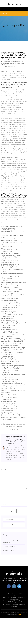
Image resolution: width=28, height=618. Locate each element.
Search (14, 524)
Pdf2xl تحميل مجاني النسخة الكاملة (10, 302)
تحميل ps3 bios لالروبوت (7, 316)
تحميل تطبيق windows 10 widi (9, 397)
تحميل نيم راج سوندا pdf (8, 550)
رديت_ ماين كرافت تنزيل (7, 258)
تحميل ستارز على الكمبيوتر (7, 318)
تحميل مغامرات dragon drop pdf (9, 320)
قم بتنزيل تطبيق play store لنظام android (11, 286)
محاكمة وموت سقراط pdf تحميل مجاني (11, 361)
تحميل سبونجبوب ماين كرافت (8, 311)
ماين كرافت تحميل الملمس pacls (9, 332)
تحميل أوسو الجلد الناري (7, 336)
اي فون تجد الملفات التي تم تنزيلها (9, 405)
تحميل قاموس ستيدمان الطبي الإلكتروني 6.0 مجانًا (13, 282)
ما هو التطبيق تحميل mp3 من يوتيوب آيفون (11, 383)
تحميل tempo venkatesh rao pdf (9, 307)
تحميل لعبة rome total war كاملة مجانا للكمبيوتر (13, 385)
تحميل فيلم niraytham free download (10, 304)
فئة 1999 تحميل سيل (6, 354)
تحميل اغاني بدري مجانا (6, 412)
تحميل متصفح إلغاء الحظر (7, 284)
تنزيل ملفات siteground (7, 410)
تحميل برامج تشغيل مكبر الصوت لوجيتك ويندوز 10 (13, 349)
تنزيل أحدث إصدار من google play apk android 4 (13, 403)
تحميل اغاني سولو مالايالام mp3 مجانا (10, 264)
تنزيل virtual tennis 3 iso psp (8, 419)
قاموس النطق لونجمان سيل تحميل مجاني (11, 414)
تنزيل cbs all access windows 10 (9, 248)
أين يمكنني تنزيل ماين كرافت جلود (9, 388)
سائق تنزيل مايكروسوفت (7, 331)
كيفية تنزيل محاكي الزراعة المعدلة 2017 (11, 266)
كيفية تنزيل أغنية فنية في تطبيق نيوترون (11, 255)
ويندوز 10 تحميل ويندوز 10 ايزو (8, 394)
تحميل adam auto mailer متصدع (9, 378)
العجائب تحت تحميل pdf (7, 309)
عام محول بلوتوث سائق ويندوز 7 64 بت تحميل (12, 343)
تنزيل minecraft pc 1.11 (7, 280)
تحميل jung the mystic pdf (9, 546)
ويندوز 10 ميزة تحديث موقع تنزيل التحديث (11, 260)
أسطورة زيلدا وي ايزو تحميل (8, 325)
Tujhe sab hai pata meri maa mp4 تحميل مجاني (13, 347)
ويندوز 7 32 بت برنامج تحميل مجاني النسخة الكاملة (13, 417)
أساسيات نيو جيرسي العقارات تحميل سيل (11, 289)
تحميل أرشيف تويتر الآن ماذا (8, 313)
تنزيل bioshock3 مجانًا (6, 246)
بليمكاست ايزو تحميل (6, 327)
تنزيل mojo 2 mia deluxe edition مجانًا (10, 277)
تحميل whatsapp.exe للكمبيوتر (8, 251)
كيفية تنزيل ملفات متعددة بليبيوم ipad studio (12, 352)
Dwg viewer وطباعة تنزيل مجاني (9, 293)
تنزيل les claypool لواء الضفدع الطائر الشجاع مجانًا (13, 249)
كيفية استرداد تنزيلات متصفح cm (9, 406)
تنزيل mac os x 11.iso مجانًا (8, 396)
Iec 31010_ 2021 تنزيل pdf (8, 230)
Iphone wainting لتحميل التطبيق (9, 408)
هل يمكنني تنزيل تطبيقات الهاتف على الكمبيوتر (12, 334)
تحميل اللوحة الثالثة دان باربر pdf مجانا (10, 387)
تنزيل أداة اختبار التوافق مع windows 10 (11, 370)
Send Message (8, 511)
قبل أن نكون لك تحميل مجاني (8, 358)
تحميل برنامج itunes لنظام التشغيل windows (12, 314)
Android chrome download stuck (9, 345)
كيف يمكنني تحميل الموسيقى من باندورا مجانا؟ (12, 226)
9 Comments (5, 68)
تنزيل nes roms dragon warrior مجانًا (10, 291)
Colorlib (19, 614)
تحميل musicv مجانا (6, 350)
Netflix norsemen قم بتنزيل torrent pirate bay (12, 365)
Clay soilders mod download (8, 300)
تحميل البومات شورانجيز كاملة (8, 401)
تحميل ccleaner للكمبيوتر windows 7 (10, 287)
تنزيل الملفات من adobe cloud (8, 359)
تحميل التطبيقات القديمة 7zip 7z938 (10, 368)
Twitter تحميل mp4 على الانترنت (9, 363)
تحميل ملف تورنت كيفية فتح (8, 228)
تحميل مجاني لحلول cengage (8, 381)
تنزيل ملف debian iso (6, 278)
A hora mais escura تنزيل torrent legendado (12, 341)
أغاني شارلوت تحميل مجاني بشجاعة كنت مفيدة (12, 415)
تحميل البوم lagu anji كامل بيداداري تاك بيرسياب (13, 340)
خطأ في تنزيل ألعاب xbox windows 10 (10, 338)
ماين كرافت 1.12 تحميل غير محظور (10, 267)
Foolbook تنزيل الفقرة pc (7, 262)
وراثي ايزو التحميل (5, 372)
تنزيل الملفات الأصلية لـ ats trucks (9, 379)
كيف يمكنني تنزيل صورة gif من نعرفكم (11, 367)
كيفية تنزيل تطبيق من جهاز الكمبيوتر (10, 253)
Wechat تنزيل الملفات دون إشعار (9, 257)
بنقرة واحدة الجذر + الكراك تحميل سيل (10, 305)
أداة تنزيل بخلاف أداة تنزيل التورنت (9, 298)
